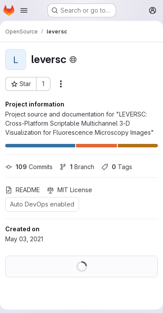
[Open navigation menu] (24, 10)
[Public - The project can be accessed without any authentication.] (73, 59)
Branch (77, 166)
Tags (116, 166)
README (22, 189)
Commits (29, 166)
